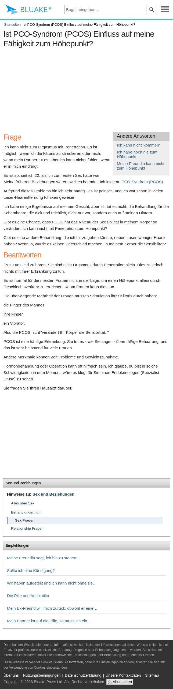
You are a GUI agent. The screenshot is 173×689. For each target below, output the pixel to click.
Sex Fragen (25, 520)
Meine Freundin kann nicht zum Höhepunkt (140, 165)
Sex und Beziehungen (23, 483)
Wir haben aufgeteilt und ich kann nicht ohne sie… (52, 583)
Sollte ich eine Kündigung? (31, 570)
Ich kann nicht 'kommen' (138, 145)
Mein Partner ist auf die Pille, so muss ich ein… (49, 621)
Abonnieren (122, 682)
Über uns (11, 675)
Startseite (11, 25)
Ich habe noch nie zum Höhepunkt (137, 154)
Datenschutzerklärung (83, 675)
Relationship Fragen (27, 528)
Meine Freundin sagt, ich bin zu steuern (42, 558)
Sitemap (152, 675)
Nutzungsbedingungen (41, 675)
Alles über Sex (22, 503)
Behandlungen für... (26, 512)
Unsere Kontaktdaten (123, 675)
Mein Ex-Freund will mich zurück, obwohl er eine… (52, 608)
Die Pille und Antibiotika (28, 595)
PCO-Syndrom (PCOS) (142, 181)
